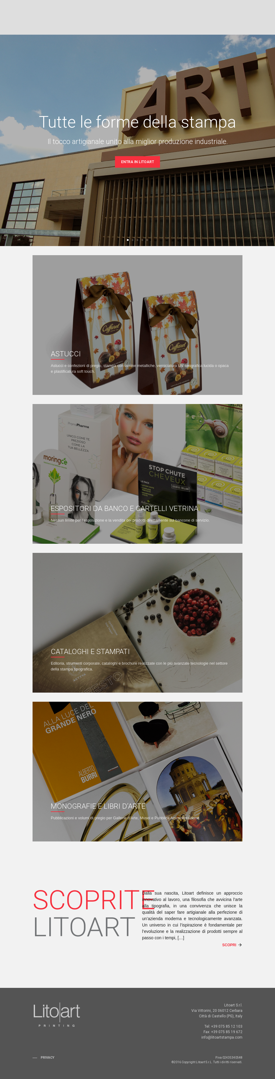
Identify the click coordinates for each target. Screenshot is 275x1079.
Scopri (229, 945)
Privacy (47, 1058)
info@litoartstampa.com (221, 1037)
